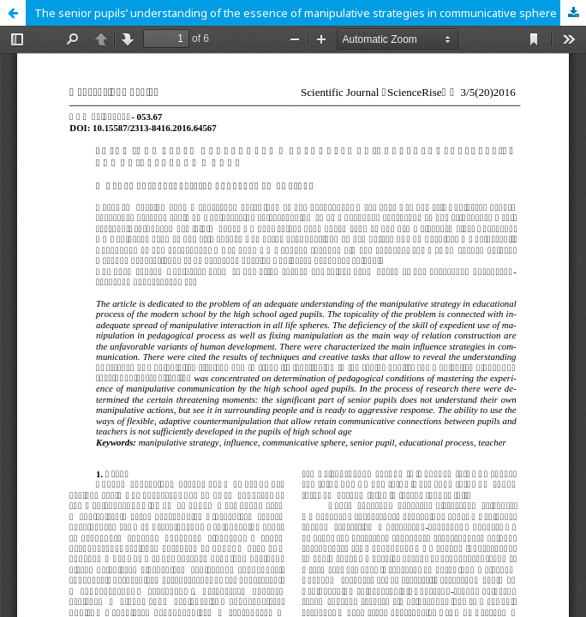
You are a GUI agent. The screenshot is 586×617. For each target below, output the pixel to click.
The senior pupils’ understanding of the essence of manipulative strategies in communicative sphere (295, 13)
